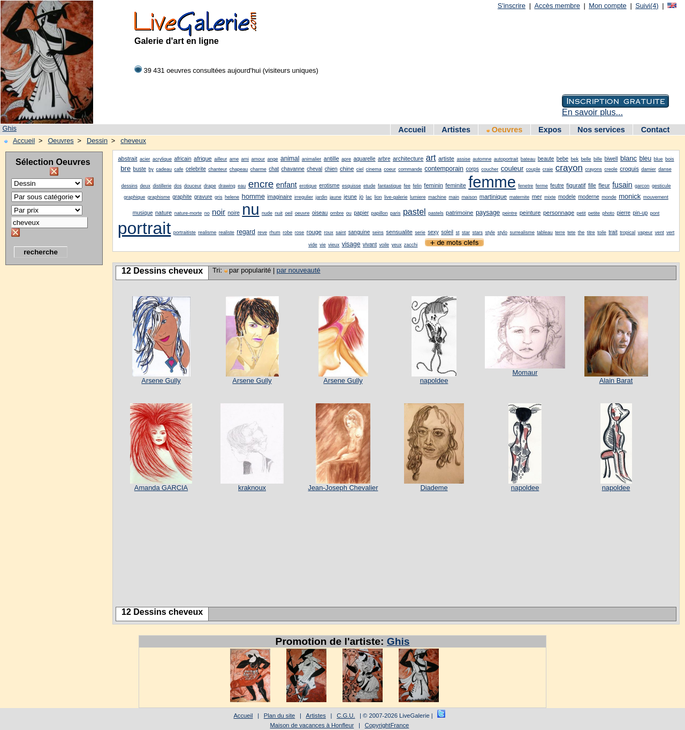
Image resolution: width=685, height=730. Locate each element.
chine (347, 168)
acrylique (162, 159)
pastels (436, 213)
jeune (350, 197)
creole (611, 169)
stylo (502, 232)
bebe (562, 159)
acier (145, 159)
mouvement (655, 197)
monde (609, 197)
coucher (489, 169)
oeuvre (302, 213)
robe (287, 232)
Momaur (525, 372)
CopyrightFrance (387, 725)
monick (630, 196)
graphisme (159, 197)
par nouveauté (299, 270)
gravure (203, 197)
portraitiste (184, 232)
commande (410, 169)
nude (267, 213)
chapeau (239, 169)
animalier (312, 159)
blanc (628, 158)
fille (592, 186)
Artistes (456, 129)
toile (601, 232)
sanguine (359, 232)
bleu (645, 158)
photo (608, 213)
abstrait (127, 158)
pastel (414, 211)
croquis (629, 168)
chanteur (217, 169)
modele (567, 197)
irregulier (303, 197)
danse (665, 169)
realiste (226, 232)
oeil (288, 213)
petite (594, 213)
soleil (447, 232)
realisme (207, 232)
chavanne (293, 169)
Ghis (10, 128)
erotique (308, 186)
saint (341, 232)
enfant (286, 184)
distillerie (162, 186)
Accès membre (557, 6)
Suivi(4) (646, 6)
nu (250, 209)
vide (312, 244)
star (466, 232)
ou (349, 213)
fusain (622, 184)
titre (591, 232)
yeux (396, 244)
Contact (655, 129)
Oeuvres (504, 129)
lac (369, 197)
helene (232, 197)
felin (417, 186)
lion (378, 197)
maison (469, 197)
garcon (642, 186)
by (151, 169)
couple (533, 169)
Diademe (433, 488)
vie (322, 244)
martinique (493, 196)
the (581, 232)
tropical (627, 232)
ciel (360, 169)
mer (537, 196)
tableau (545, 232)
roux (328, 232)
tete (571, 232)
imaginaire (279, 197)
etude (369, 186)
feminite (455, 185)
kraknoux (252, 488)
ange (273, 159)
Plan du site (279, 715)
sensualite (399, 232)
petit (581, 213)
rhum (274, 232)
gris (219, 197)
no (207, 213)
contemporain (443, 168)
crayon (569, 168)
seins (378, 232)
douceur (193, 186)
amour (258, 159)
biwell (611, 159)
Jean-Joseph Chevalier (343, 488)
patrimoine (459, 212)
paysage (488, 212)
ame (234, 159)
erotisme (329, 186)
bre (125, 168)
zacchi (411, 244)
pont (655, 213)
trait (613, 232)
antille (331, 158)
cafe (178, 169)
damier (648, 169)
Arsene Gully (160, 381)
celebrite (196, 169)
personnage (558, 212)
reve (262, 232)
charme (258, 169)
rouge (314, 232)
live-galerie (396, 197)
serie (420, 232)
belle (586, 159)
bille (597, 159)
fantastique (389, 186)
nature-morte (188, 213)
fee (407, 186)
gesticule (661, 186)
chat (274, 169)
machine (437, 197)
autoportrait (506, 159)
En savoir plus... (592, 112)
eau (242, 186)
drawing (226, 186)
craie (548, 169)
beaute (546, 159)
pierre (623, 213)
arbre (384, 159)
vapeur (645, 232)
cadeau (164, 169)
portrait (144, 228)
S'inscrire (512, 6)
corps (472, 169)
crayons (593, 169)
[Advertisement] (48, 431)
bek (575, 159)
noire (234, 213)
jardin (321, 197)
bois (669, 159)
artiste (446, 158)
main (453, 197)
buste (139, 169)
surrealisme (522, 232)
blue (658, 159)
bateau (528, 159)
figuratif (575, 185)
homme (253, 196)
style (490, 232)
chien (331, 169)
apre (346, 159)
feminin (433, 185)
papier (361, 213)
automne (482, 159)
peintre (510, 213)
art (431, 157)
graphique (134, 197)
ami (245, 159)
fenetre (525, 186)
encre (261, 184)
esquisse (351, 186)
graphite (182, 197)
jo (361, 197)
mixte (550, 197)
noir (218, 211)
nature (163, 212)
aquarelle (364, 159)
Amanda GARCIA (161, 488)
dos (178, 186)
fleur (604, 185)
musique (143, 213)
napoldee (434, 381)
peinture (530, 212)
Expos (549, 129)
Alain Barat (616, 381)
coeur (390, 169)
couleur (512, 168)
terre (560, 232)
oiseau (320, 213)
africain (182, 159)
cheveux (133, 141)
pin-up (640, 213)
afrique (203, 158)
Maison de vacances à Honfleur (312, 725)
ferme (542, 186)
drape (210, 186)
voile (384, 244)
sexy (433, 232)
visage (351, 244)
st (458, 232)
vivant (370, 244)
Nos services (601, 129)
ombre (337, 213)
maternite (519, 197)
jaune (335, 197)
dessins (129, 186)
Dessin (97, 141)
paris (395, 213)
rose (300, 232)
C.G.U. (346, 715)
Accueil (411, 129)
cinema (374, 169)
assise (463, 159)
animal (289, 158)
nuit (279, 213)
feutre (557, 186)
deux (145, 186)
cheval (314, 169)
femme (492, 182)
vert (670, 232)
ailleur (220, 159)
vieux (333, 244)
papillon (379, 213)
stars (477, 232)
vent (659, 232)
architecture (408, 158)
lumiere (418, 197)
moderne (588, 197)
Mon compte (607, 6)
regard (246, 232)
